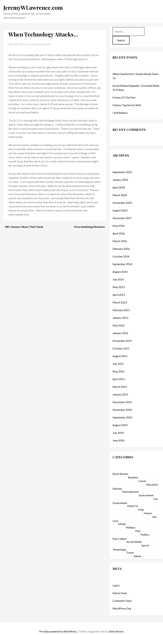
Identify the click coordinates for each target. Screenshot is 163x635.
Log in (116, 585)
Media (122, 523)
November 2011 (122, 340)
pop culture (119, 538)
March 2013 (120, 302)
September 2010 (122, 417)
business (133, 477)
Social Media (134, 541)
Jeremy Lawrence (41, 44)
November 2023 (122, 202)
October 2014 (121, 256)
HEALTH (132, 506)
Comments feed (122, 600)
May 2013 (119, 287)
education (152, 484)
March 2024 (120, 195)
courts (142, 481)
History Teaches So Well (127, 105)
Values (137, 556)
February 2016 (121, 248)
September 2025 (122, 172)
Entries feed (120, 593)
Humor (148, 513)
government (120, 502)
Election (117, 488)
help (141, 509)
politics (145, 534)
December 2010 (122, 402)
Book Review (120, 473)
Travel (130, 552)
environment (146, 495)
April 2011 (119, 379)
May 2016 (119, 225)
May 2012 (119, 325)
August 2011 (120, 356)
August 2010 (120, 425)
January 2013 (120, 317)
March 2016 (120, 241)
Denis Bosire (116, 631)
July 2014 (118, 279)
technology (119, 549)
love (115, 520)
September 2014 (122, 264)
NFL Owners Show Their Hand (24, 226)
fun (155, 498)
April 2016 (119, 233)
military (130, 527)
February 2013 (121, 310)
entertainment (130, 491)
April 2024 (119, 187)
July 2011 (118, 363)
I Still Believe (120, 112)
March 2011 (120, 386)
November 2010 (122, 409)
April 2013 (119, 294)
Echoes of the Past (124, 97)
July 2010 (118, 432)
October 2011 (121, 348)
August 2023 (120, 210)
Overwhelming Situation (89, 226)
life (154, 516)
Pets (138, 531)
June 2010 (118, 440)
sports (145, 545)
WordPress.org (122, 608)
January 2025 (120, 179)
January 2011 (120, 394)
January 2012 (120, 333)
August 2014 (120, 271)
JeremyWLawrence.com (33, 7)
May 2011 (119, 371)
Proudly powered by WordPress (58, 631)
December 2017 (122, 218)
